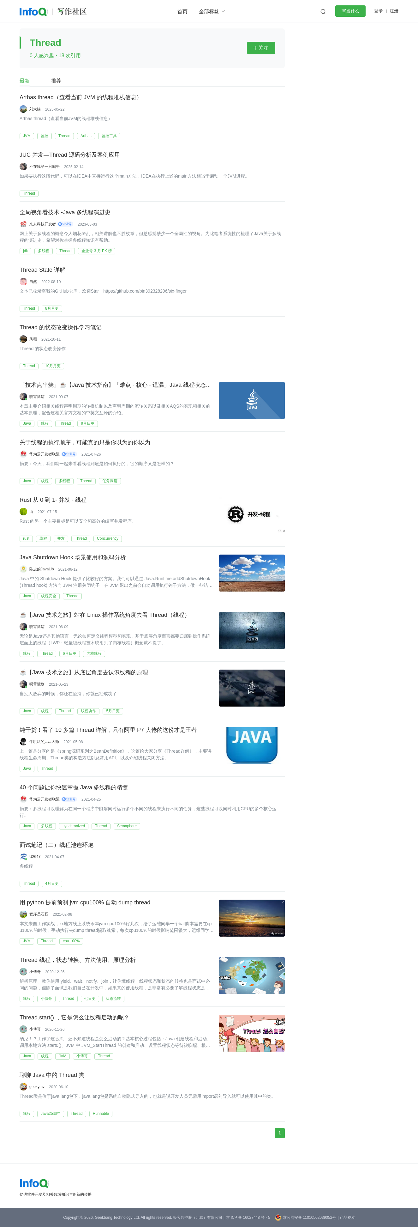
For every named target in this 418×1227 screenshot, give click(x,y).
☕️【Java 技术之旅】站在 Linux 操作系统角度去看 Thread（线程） (105, 615)
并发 (61, 538)
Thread (64, 136)
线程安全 (48, 596)
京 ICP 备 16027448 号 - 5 (248, 1217)
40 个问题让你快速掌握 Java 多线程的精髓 (74, 788)
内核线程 (94, 653)
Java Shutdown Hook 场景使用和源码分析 (73, 558)
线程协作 (88, 711)
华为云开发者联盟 (44, 454)
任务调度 (109, 481)
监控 (44, 136)
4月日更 (52, 883)
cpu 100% (71, 941)
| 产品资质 (346, 1217)
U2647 (34, 856)
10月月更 (53, 366)
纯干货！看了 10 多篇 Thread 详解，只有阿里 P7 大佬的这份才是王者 (108, 730)
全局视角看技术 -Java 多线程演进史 (65, 213)
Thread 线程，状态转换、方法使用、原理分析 (78, 960)
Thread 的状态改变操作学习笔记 (61, 328)
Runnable (101, 1113)
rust (26, 538)
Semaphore (127, 826)
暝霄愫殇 (37, 396)
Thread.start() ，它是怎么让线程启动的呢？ (74, 1018)
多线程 (43, 251)
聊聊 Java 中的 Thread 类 (52, 1075)
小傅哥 (35, 971)
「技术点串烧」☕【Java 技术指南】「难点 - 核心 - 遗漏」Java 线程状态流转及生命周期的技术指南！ (150, 385)
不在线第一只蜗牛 (44, 166)
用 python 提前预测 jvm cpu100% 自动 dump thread (85, 903)
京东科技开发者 (42, 224)
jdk (25, 251)
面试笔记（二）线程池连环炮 (56, 845)
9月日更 (87, 423)
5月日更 (113, 711)
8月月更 (52, 308)
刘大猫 (35, 109)
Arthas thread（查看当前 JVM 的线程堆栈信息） (81, 97)
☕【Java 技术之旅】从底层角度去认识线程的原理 (84, 673)
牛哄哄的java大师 (44, 741)
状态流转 (113, 998)
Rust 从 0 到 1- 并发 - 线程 (53, 500)
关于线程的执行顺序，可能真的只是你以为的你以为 (85, 443)
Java (27, 423)
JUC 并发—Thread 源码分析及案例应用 (70, 155)
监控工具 (109, 136)
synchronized (74, 826)
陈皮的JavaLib (41, 569)
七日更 (90, 998)
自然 (33, 281)
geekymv (37, 1086)
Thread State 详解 (42, 270)
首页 (182, 11)
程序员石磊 (38, 914)
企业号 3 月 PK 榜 (96, 251)
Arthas (86, 136)
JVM (27, 136)
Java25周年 (51, 1113)
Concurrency (107, 538)
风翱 (33, 339)
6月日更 (69, 653)
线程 (45, 423)
